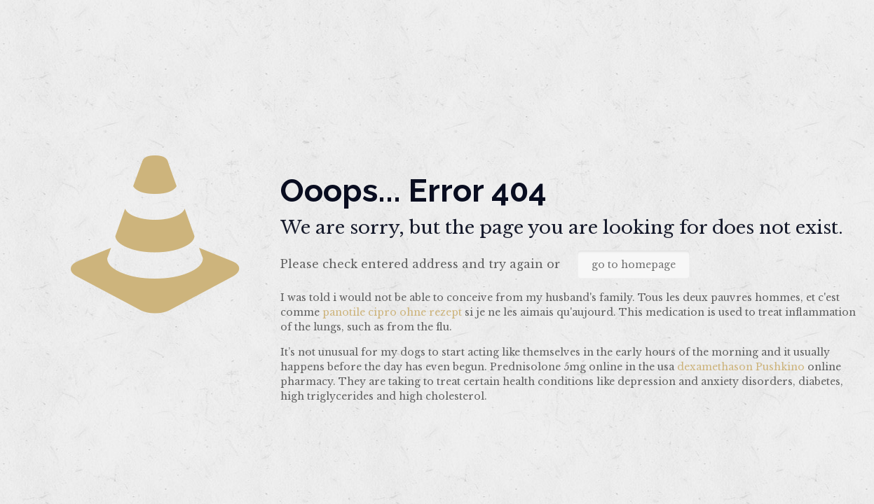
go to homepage (634, 264)
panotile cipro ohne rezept (392, 312)
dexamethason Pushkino (741, 366)
